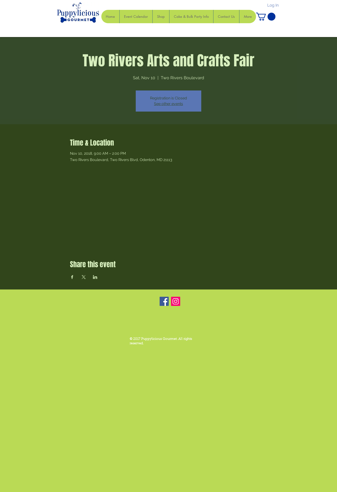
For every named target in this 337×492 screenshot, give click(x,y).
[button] (265, 17)
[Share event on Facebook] (72, 277)
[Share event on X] (83, 277)
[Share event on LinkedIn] (95, 277)
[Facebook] (164, 301)
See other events (168, 103)
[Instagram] (175, 301)
